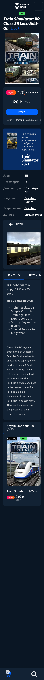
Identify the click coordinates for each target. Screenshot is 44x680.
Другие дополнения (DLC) (21, 427)
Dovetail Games (30, 200)
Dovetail (30, 208)
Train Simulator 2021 (30, 160)
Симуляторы (33, 214)
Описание (14, 275)
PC (26, 182)
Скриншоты (15, 224)
